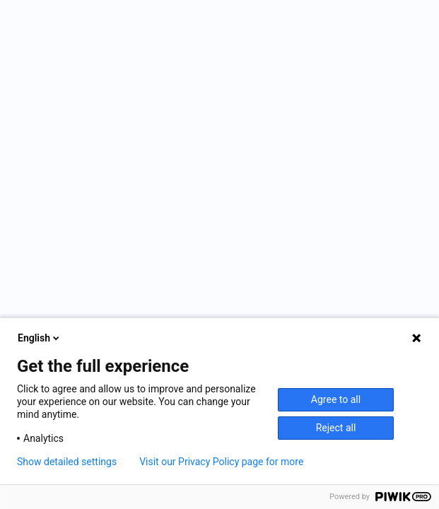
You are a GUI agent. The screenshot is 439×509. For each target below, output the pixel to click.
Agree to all (336, 399)
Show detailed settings (67, 461)
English (40, 338)
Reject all (336, 427)
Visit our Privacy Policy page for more (221, 461)
